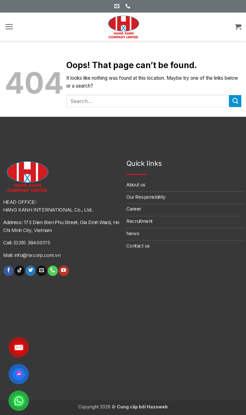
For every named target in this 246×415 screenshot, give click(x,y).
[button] (9, 26)
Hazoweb (157, 406)
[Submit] (235, 101)
